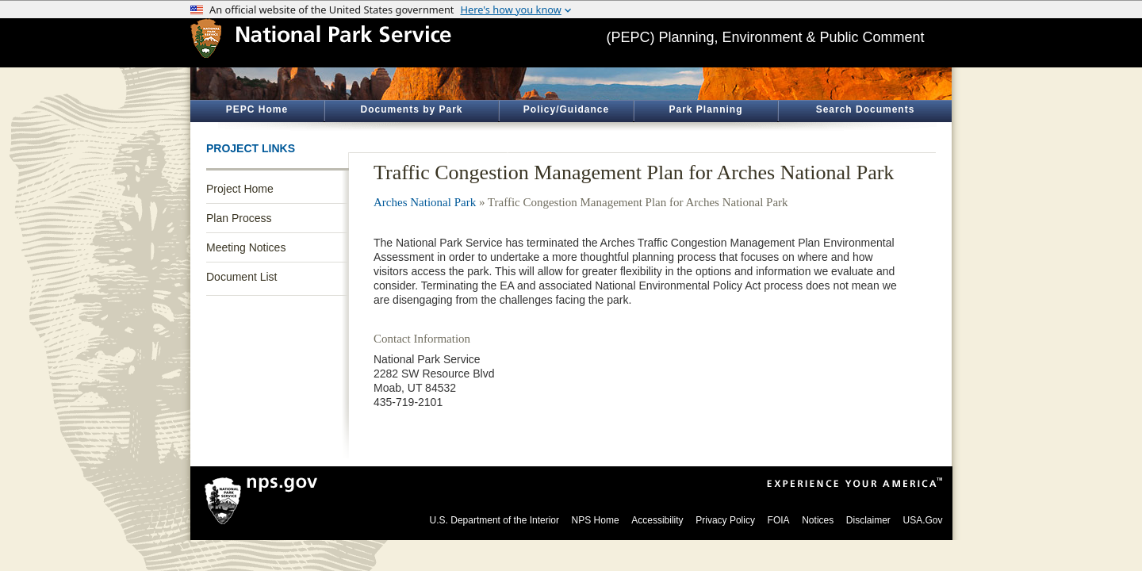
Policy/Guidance (566, 109)
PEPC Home (257, 109)
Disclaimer (868, 520)
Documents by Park (411, 109)
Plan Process (238, 218)
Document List (241, 276)
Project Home (240, 188)
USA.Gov (922, 520)
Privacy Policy (725, 520)
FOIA (779, 520)
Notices (818, 520)
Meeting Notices (246, 247)
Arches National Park (425, 202)
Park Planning (705, 109)
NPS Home (595, 520)
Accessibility (657, 520)
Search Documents (865, 109)
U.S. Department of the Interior (494, 520)
